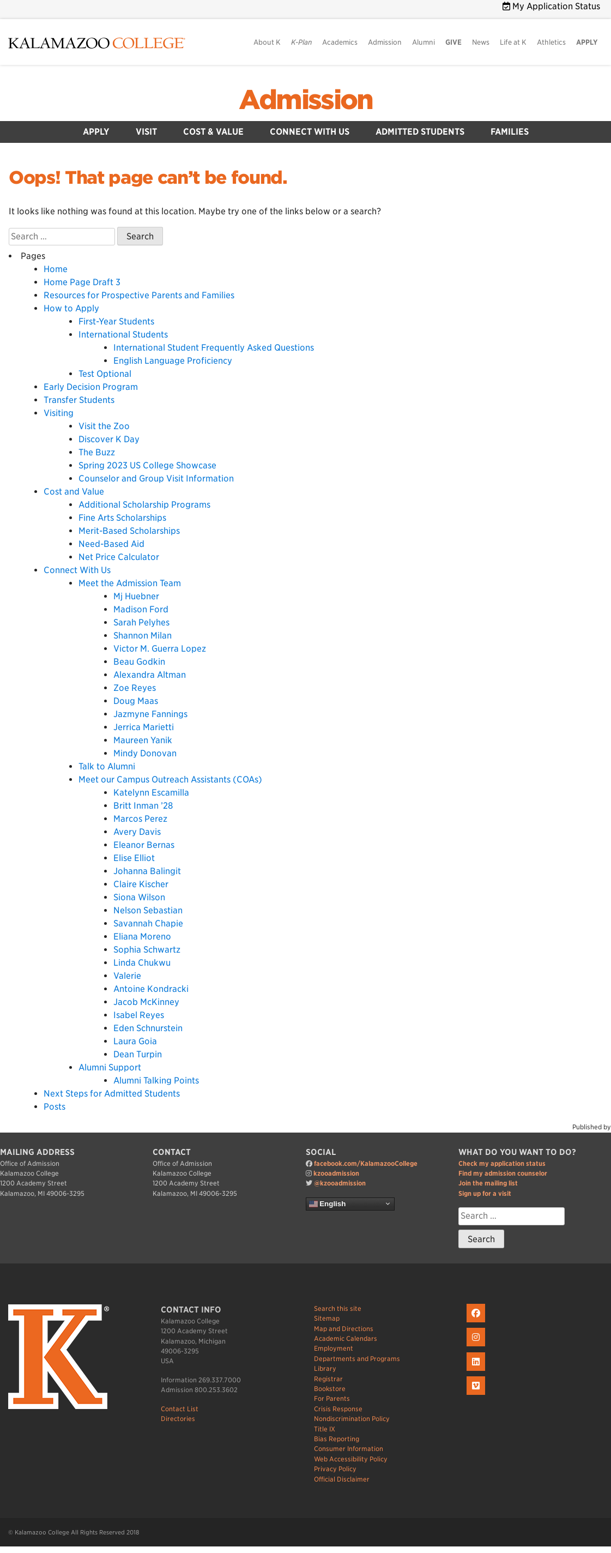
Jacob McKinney (146, 1002)
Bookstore (330, 1389)
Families (510, 132)
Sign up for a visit (484, 1193)
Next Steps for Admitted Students (112, 1093)
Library (325, 1368)
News (480, 42)
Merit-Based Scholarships (129, 531)
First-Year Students (116, 321)
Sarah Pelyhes (141, 622)
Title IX (324, 1429)
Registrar (328, 1379)
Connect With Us (309, 132)
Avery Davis (137, 832)
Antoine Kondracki (151, 989)
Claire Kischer (140, 884)
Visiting (59, 413)
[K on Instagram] (477, 1347)
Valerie (127, 976)
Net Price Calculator (118, 557)
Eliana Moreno (142, 936)
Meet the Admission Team (129, 583)
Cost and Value (74, 491)
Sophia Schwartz (146, 949)
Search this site (337, 1308)
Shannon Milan (142, 635)
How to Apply (71, 308)
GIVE (453, 42)
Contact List (179, 1409)
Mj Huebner (136, 596)
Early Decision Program (91, 387)
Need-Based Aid (111, 544)
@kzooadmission (340, 1183)
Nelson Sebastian (148, 910)
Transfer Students (79, 400)
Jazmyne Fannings (150, 714)
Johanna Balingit (147, 871)
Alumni (423, 42)
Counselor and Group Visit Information (156, 478)
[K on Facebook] (477, 1323)
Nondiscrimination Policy (352, 1418)
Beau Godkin (139, 662)
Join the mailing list (488, 1183)
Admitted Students (420, 132)
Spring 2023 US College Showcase (147, 465)
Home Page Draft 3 (82, 282)
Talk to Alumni (106, 766)
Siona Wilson (139, 897)
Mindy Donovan (145, 753)
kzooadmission (336, 1173)
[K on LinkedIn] (477, 1371)
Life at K (513, 42)
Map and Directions (343, 1329)
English (327, 1203)
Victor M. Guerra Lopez (159, 648)
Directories (178, 1418)
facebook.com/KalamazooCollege (366, 1163)
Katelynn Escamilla (151, 792)
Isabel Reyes (138, 1015)
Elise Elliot (134, 858)
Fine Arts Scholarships (122, 518)
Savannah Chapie (148, 923)
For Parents (332, 1398)
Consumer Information (348, 1448)
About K (267, 42)
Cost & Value (213, 132)
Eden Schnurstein (148, 1028)
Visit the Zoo (104, 426)
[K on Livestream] (477, 1395)
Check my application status (502, 1163)
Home (56, 269)
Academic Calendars (345, 1338)
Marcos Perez (140, 819)
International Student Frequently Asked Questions (213, 347)
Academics (340, 42)
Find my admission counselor (502, 1173)
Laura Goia (135, 1041)
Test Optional (104, 374)
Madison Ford (140, 609)
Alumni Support (109, 1067)
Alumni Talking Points (156, 1080)
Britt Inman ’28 (143, 805)
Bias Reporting (336, 1439)
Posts (54, 1106)
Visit (146, 132)
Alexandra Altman (149, 675)
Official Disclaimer (342, 1479)
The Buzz (96, 452)
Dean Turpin (137, 1054)
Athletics (551, 42)
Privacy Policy (335, 1469)
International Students (123, 334)
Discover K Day (109, 439)
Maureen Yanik (142, 740)
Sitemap (327, 1318)
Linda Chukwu (142, 963)
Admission (385, 42)
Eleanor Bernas (143, 845)
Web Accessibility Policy (351, 1459)
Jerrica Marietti (143, 727)
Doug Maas (135, 701)
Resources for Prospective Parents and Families (139, 295)
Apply (96, 132)
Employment (333, 1348)
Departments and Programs (357, 1359)
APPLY (587, 42)
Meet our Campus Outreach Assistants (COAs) (170, 779)
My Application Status (551, 6)
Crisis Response (338, 1409)
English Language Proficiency (172, 361)
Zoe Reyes (134, 688)
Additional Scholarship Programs (144, 504)
